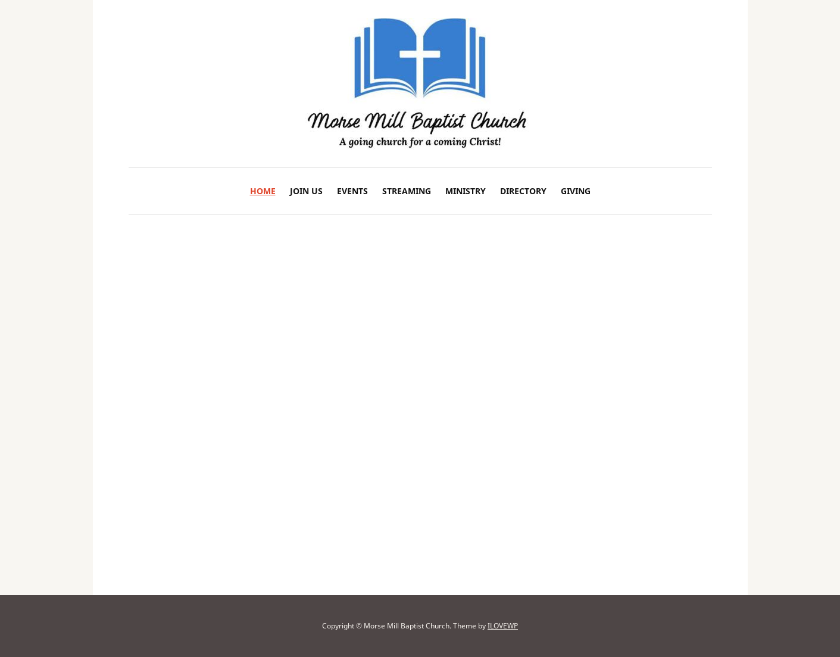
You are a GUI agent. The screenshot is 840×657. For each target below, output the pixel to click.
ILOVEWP (503, 626)
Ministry (465, 191)
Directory (523, 191)
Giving (576, 191)
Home (263, 191)
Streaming (406, 191)
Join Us (306, 191)
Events (352, 191)
